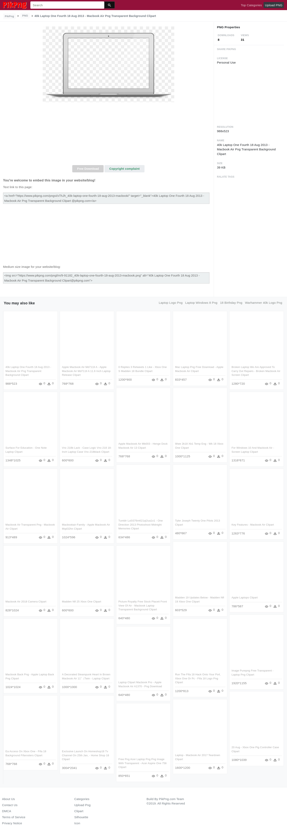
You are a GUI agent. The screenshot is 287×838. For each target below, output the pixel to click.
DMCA (6, 811)
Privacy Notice (12, 823)
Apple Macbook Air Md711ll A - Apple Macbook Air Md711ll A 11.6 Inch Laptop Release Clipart (86, 371)
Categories (81, 799)
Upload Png (82, 805)
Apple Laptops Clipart (244, 597)
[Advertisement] (108, 135)
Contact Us (9, 805)
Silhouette (81, 817)
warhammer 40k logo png (263, 302)
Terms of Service (13, 817)
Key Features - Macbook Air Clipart (252, 524)
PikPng (9, 16)
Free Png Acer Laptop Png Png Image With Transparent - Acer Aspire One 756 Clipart (142, 762)
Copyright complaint (124, 168)
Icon (77, 823)
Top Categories (251, 5)
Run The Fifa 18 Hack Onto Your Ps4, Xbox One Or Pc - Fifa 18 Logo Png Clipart (197, 678)
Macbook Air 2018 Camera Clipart (25, 601)
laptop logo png (171, 302)
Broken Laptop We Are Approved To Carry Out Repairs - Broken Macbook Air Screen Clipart (255, 371)
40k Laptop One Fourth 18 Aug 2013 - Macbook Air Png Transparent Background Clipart (28, 371)
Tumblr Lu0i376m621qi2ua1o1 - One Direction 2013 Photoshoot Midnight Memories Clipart (140, 524)
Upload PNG (273, 5)
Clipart (78, 811)
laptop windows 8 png (201, 302)
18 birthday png (231, 302)
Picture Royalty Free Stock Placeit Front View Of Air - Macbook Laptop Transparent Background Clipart (142, 605)
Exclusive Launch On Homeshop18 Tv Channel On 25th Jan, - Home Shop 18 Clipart (85, 754)
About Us (8, 799)
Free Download (88, 168)
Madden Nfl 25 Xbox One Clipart (81, 601)
